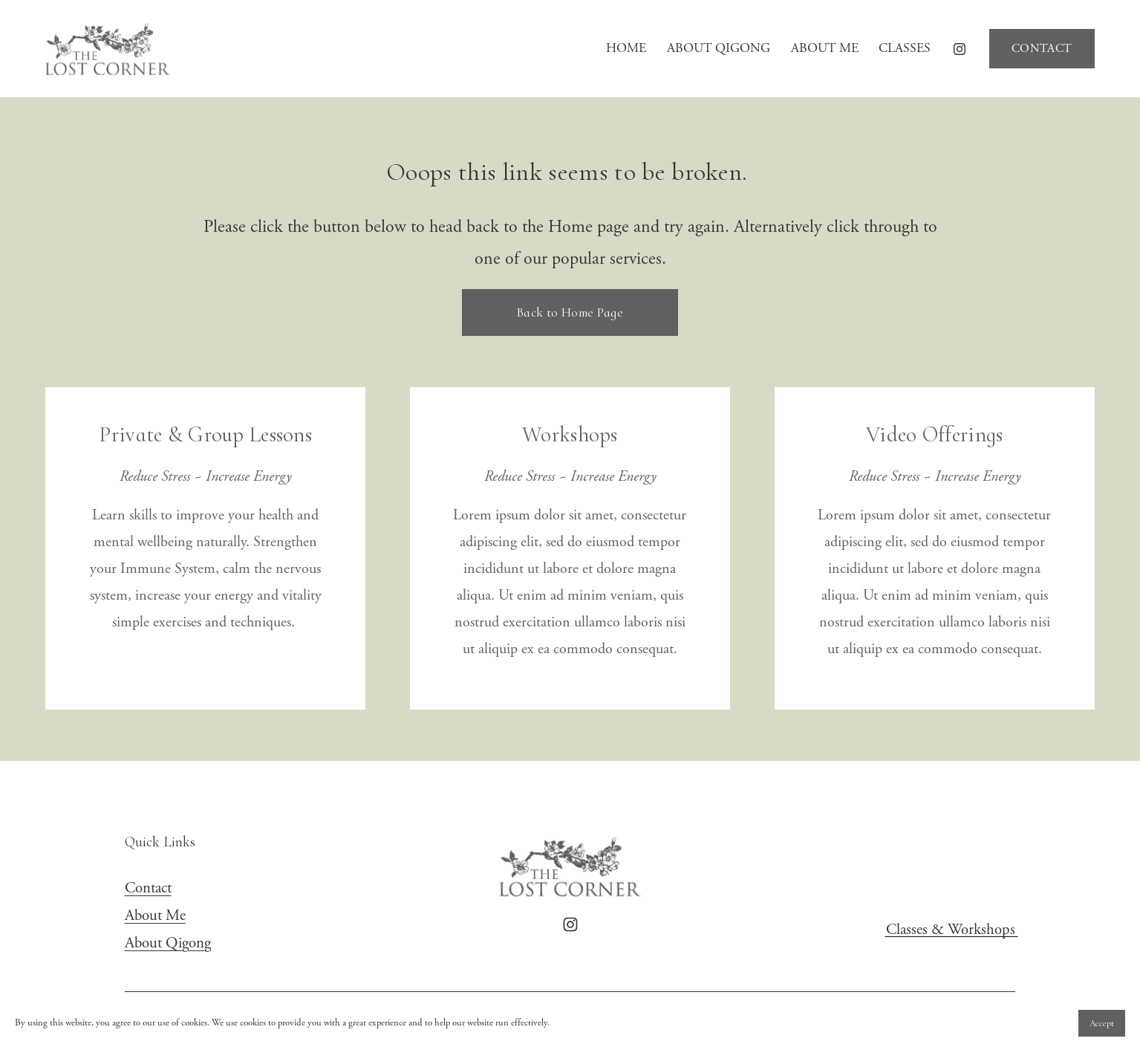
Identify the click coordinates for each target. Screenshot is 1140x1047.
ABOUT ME (825, 48)
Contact (148, 888)
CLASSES (905, 48)
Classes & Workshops (950, 929)
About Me (155, 915)
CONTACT (1042, 48)
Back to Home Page (570, 312)
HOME (626, 48)
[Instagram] (959, 49)
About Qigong (168, 943)
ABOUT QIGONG (718, 48)
